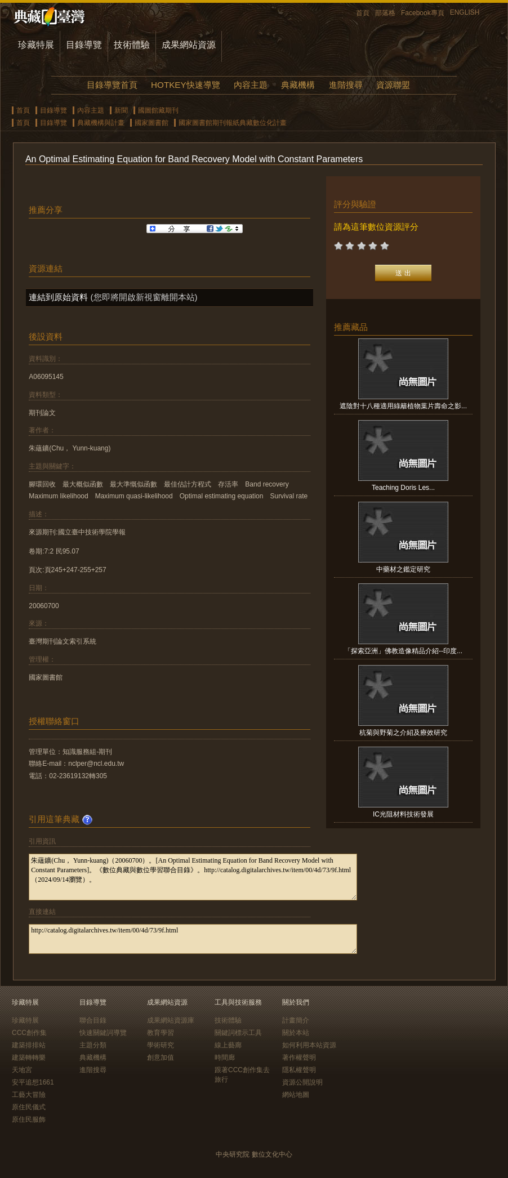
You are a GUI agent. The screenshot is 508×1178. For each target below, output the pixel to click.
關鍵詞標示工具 (238, 1033)
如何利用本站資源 (309, 1045)
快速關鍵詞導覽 (103, 1033)
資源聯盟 (393, 85)
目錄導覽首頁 (112, 85)
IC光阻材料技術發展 (403, 814)
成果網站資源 (189, 45)
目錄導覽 (84, 45)
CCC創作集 (29, 1033)
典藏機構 (298, 85)
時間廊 (225, 1057)
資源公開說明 (302, 1082)
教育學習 (160, 1033)
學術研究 (160, 1045)
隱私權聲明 (299, 1070)
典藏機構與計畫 (100, 123)
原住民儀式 (29, 1107)
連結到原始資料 (58, 297)
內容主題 (251, 85)
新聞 (121, 110)
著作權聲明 (299, 1057)
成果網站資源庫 (170, 1020)
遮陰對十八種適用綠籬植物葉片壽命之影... (403, 406)
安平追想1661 (33, 1082)
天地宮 (22, 1070)
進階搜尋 (346, 85)
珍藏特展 (36, 45)
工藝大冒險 (29, 1095)
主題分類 (92, 1045)
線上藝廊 (228, 1045)
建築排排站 (29, 1045)
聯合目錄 (92, 1020)
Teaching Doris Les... (403, 488)
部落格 (385, 13)
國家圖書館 (151, 123)
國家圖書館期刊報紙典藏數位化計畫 (233, 123)
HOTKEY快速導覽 (185, 85)
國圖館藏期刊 (158, 110)
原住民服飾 (29, 1119)
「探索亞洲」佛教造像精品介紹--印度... (403, 651)
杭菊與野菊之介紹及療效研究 (403, 733)
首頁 (362, 13)
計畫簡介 (295, 1020)
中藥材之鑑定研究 (403, 569)
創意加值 (160, 1057)
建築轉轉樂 (29, 1057)
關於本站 (295, 1033)
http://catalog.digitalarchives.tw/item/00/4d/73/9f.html (193, 939)
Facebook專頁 (422, 13)
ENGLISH (465, 12)
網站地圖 (295, 1095)
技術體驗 (132, 45)
